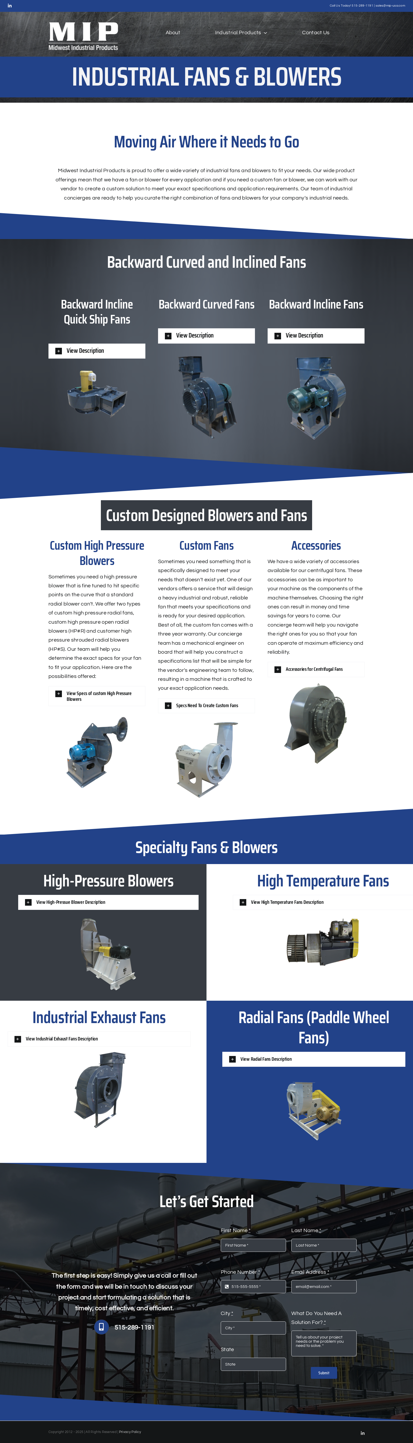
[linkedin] (10, 6)
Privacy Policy (130, 1432)
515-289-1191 (362, 5)
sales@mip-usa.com (390, 5)
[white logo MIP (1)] (83, 25)
